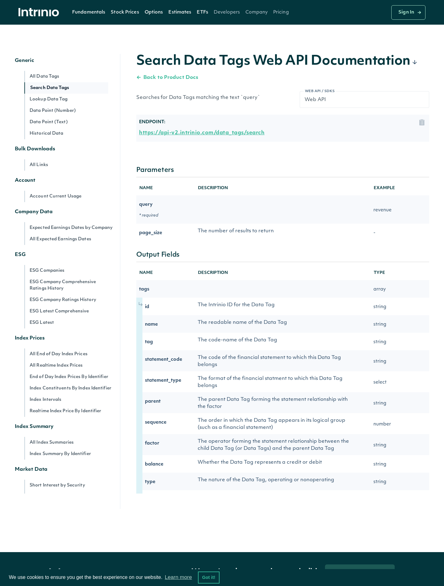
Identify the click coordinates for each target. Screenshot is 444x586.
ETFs (202, 12)
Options (154, 12)
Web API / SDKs (320, 91)
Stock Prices (125, 12)
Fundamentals (88, 12)
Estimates (179, 12)
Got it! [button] (208, 577)
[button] (88, 12)
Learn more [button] (178, 577)
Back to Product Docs (167, 77)
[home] (40, 12)
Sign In (406, 12)
